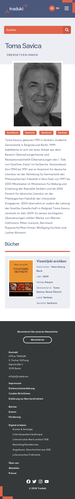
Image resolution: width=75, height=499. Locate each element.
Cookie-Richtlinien (19, 393)
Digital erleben (17, 425)
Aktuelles (14, 468)
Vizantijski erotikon (51, 261)
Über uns (14, 463)
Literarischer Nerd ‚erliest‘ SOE (31, 439)
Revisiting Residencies (26, 444)
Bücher (13, 406)
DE (52, 8)
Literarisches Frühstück (26, 454)
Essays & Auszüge (23, 429)
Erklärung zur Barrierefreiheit (26, 398)
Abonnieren (37, 339)
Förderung (15, 417)
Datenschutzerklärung (22, 388)
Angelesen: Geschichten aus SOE (32, 449)
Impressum (15, 383)
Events (12, 411)
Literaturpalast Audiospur (28, 434)
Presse (12, 473)
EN (57, 8)
